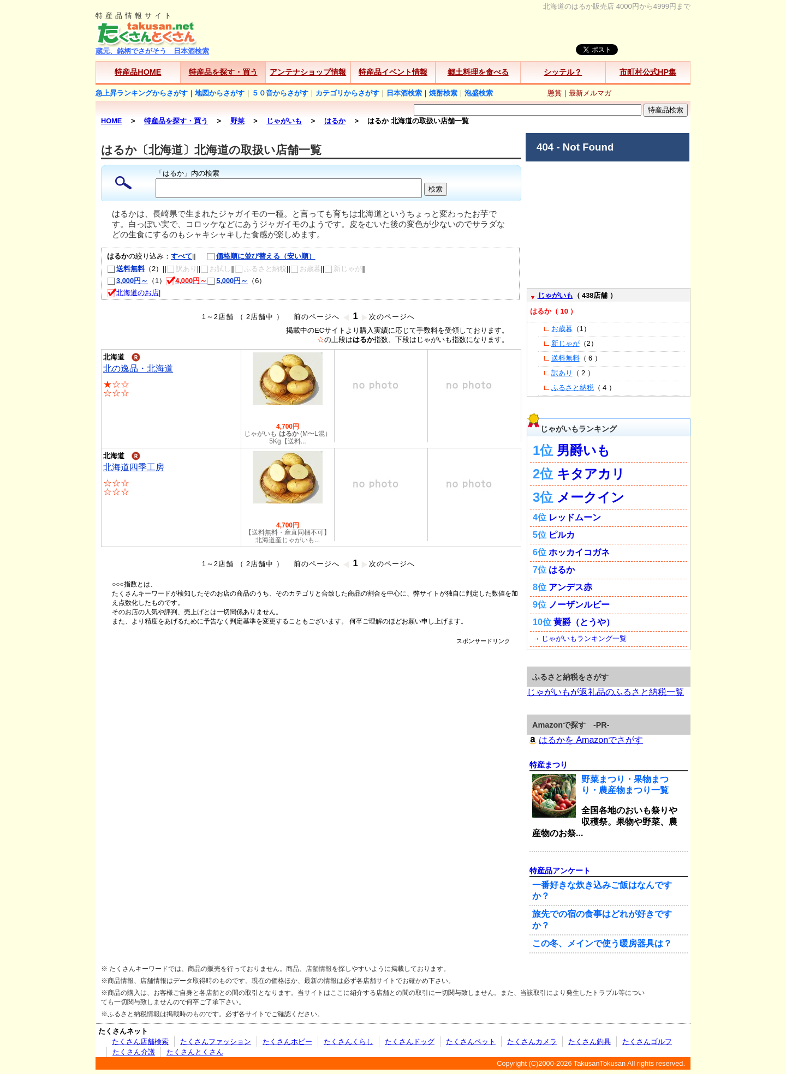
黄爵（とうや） (584, 622)
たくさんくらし (348, 1041)
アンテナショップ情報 (308, 72)
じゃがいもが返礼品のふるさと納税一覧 (605, 692)
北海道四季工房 (133, 467)
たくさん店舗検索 (140, 1041)
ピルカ (562, 534)
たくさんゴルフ (647, 1041)
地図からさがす (220, 93)
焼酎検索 (443, 93)
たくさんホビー (287, 1041)
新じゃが (565, 343)
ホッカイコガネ (579, 552)
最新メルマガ (590, 93)
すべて (181, 256)
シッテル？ (563, 72)
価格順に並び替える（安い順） (255, 256)
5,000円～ (227, 281)
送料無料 (126, 269)
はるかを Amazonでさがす (585, 740)
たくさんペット (471, 1041)
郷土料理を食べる (478, 72)
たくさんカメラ (532, 1041)
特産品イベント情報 (393, 72)
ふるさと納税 (572, 387)
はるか (562, 569)
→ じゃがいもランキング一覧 (580, 638)
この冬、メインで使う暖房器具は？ (602, 943)
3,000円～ (127, 281)
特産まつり (548, 764)
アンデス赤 (570, 587)
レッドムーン (575, 517)
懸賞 (554, 93)
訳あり (562, 373)
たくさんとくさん (194, 1052)
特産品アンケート (560, 870)
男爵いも (583, 450)
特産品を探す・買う (223, 72)
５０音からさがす (280, 93)
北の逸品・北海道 (138, 368)
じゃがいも (555, 295)
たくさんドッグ (409, 1041)
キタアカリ (591, 473)
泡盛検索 (479, 93)
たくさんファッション (215, 1041)
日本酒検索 (404, 93)
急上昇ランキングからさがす (142, 93)
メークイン (590, 497)
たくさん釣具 (589, 1041)
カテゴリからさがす (347, 93)
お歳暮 (562, 329)
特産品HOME (138, 72)
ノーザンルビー (579, 604)
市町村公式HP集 (648, 72)
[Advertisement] (311, 669)
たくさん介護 (133, 1052)
